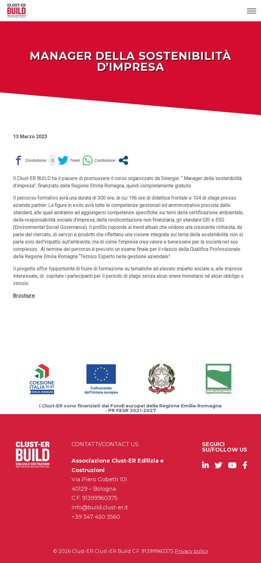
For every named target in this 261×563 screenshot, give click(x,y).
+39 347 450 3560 (96, 517)
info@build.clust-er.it (100, 507)
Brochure (24, 295)
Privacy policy (191, 551)
